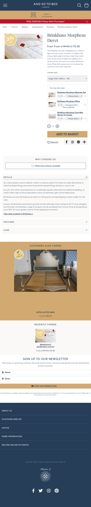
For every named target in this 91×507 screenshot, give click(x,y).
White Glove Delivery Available (47, 166)
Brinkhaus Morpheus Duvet (45, 346)
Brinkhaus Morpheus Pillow (68, 101)
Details (8, 177)
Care (6, 230)
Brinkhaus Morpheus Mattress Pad (71, 92)
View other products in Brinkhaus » (18, 214)
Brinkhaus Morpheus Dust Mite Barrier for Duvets (70, 113)
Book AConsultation (47, 15)
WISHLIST (52, 142)
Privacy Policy (38, 395)
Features (9, 222)
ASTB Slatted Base (45, 312)
